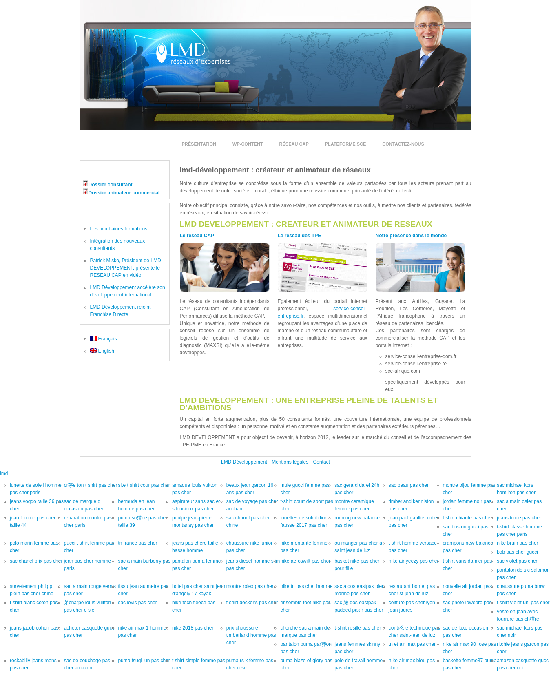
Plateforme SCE (345, 143)
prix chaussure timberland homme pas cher (251, 635)
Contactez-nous (403, 143)
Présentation (199, 143)
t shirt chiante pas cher (467, 518)
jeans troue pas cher (519, 518)
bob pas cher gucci (517, 552)
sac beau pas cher (409, 485)
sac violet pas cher (517, 561)
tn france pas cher (137, 543)
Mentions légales (290, 462)
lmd (4, 473)
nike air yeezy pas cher (414, 561)
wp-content (247, 143)
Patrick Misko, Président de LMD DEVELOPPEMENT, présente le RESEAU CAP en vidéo (125, 268)
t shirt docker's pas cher (252, 602)
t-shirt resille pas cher (357, 628)
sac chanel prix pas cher (36, 561)
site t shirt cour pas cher (144, 485)
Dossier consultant (111, 185)
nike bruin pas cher (517, 543)
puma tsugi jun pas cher (144, 660)
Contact (321, 462)
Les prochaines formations (119, 229)
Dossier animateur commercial (124, 193)
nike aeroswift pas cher (305, 561)
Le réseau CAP (197, 236)
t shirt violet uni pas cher (523, 602)
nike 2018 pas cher (192, 628)
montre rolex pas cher (250, 586)
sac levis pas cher (137, 602)
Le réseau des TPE (299, 236)
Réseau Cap (294, 143)
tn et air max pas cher (412, 644)
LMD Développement (244, 462)
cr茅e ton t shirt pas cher (90, 485)
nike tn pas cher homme (306, 586)
